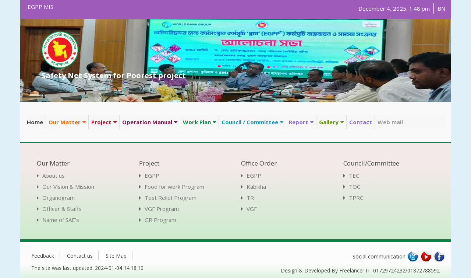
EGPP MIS (40, 6)
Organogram (58, 197)
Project (101, 122)
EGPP (152, 175)
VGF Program (162, 208)
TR (250, 197)
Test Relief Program (170, 197)
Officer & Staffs (62, 208)
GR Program (160, 219)
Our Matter (65, 122)
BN (441, 8)
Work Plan (197, 122)
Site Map (116, 255)
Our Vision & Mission (68, 186)
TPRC (356, 197)
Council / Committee (250, 122)
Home (35, 122)
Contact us (80, 255)
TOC (354, 186)
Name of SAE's (60, 219)
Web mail (390, 122)
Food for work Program (174, 186)
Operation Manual (147, 122)
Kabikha (256, 186)
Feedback (42, 255)
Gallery (329, 122)
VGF (252, 208)
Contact (360, 122)
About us (53, 175)
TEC (354, 175)
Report (298, 122)
